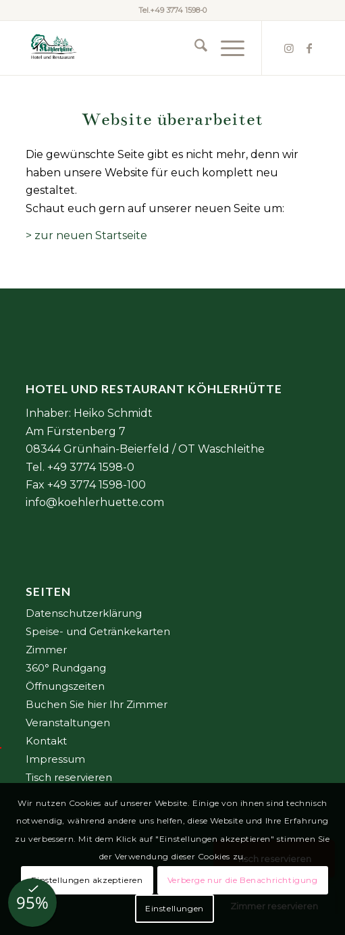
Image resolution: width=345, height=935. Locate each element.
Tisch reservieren (69, 777)
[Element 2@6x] (143, 48)
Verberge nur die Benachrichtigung (242, 880)
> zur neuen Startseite (86, 235)
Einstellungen (174, 908)
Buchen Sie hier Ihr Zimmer (96, 704)
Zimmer (46, 649)
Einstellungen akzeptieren (86, 880)
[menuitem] (194, 48)
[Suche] (194, 48)
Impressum (55, 759)
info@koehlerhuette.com (95, 502)
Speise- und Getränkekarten (98, 631)
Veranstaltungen (68, 722)
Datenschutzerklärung (84, 613)
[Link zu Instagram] (289, 48)
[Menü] (225, 48)
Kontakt (46, 740)
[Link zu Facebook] (309, 48)
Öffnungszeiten (65, 686)
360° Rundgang (66, 667)
